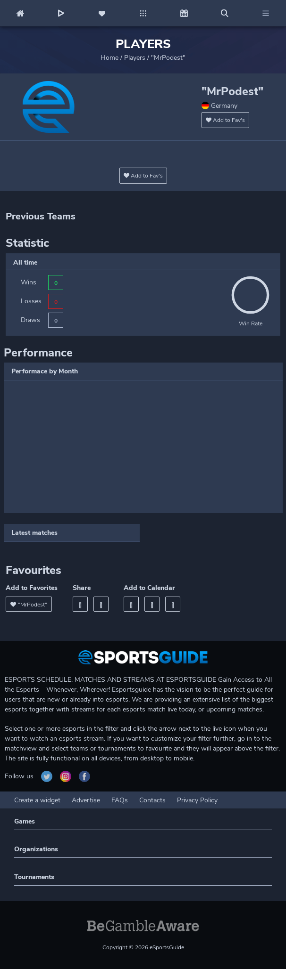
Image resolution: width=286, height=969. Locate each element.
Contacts (152, 800)
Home (109, 57)
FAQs (119, 800)
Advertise (86, 800)
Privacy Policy (197, 800)
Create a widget (37, 800)
